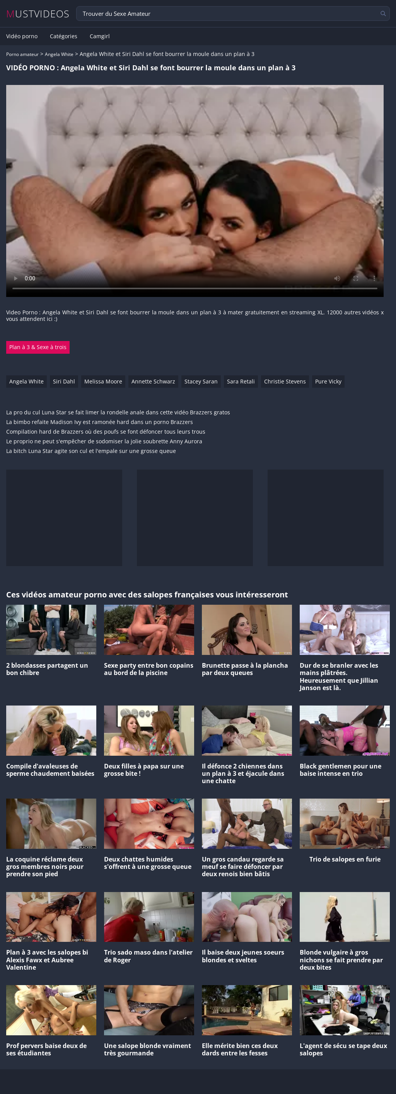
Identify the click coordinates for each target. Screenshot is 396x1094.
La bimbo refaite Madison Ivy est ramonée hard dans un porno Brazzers (99, 422)
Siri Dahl (64, 381)
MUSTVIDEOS (38, 14)
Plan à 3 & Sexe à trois (38, 347)
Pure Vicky (328, 381)
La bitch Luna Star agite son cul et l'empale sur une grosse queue (91, 451)
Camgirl (100, 36)
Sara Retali (241, 381)
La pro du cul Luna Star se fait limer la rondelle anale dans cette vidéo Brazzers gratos (118, 412)
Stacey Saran (201, 381)
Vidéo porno (22, 36)
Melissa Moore (103, 381)
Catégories (63, 36)
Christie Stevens (285, 381)
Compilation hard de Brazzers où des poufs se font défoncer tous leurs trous (105, 432)
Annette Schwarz (153, 381)
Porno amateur (22, 54)
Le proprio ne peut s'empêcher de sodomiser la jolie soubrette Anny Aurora (104, 441)
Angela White (59, 54)
